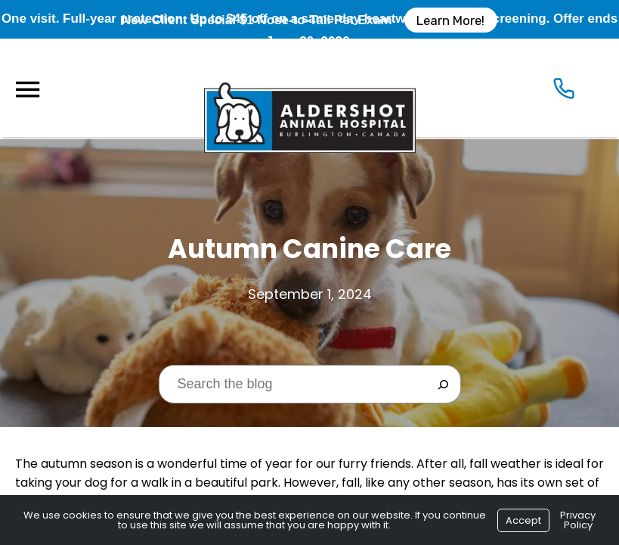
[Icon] (564, 92)
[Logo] (310, 88)
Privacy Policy (578, 520)
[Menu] (27, 90)
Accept (523, 520)
